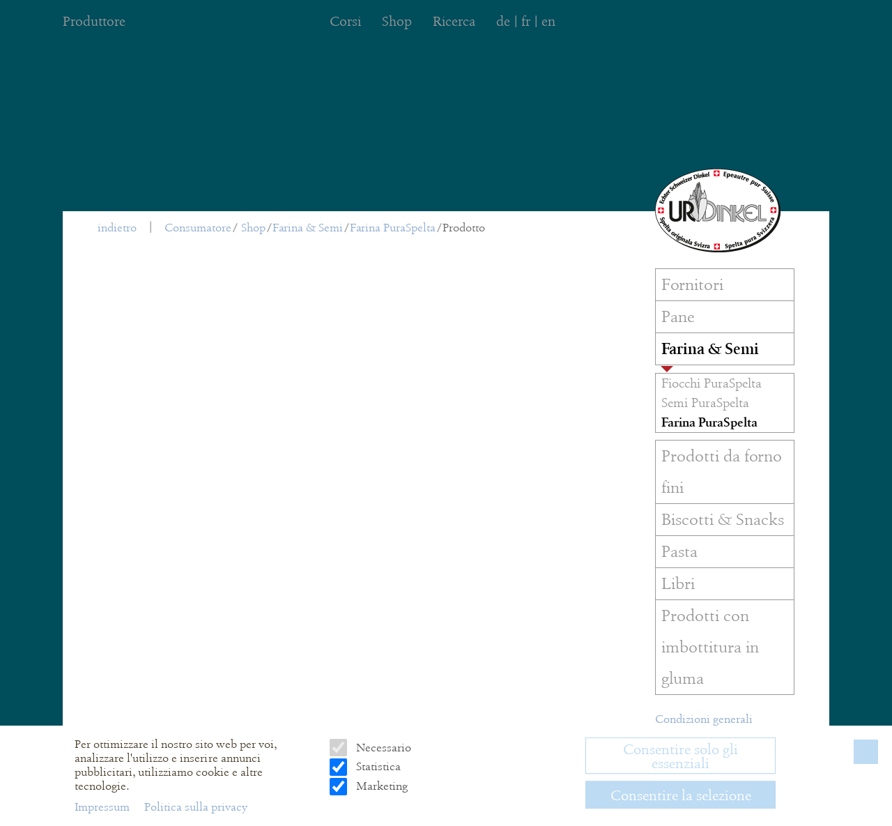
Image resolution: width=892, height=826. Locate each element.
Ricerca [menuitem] (454, 21)
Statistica (377, 766)
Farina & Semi (307, 227)
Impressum (103, 806)
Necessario (382, 747)
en (548, 21)
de (503, 21)
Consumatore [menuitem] (197, 227)
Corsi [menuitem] (345, 21)
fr (525, 21)
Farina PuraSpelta (393, 227)
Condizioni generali (704, 719)
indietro (117, 227)
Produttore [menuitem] (94, 21)
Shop (253, 227)
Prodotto (464, 227)
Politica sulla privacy (195, 806)
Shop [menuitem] (397, 21)
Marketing (380, 786)
